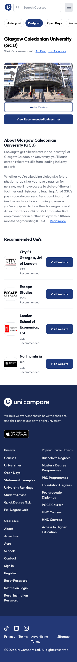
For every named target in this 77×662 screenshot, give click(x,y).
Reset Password (15, 580)
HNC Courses (52, 512)
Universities (13, 465)
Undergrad (14, 23)
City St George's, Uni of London (31, 257)
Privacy (9, 636)
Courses (51, 51)
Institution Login (16, 588)
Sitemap (63, 636)
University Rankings (18, 487)
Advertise (11, 536)
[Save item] (68, 68)
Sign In (9, 566)
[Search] (37, 7)
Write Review (39, 107)
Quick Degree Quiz (17, 502)
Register (10, 573)
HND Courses (52, 519)
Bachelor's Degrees (56, 458)
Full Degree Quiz (16, 510)
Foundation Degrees (57, 485)
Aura (7, 543)
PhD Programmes (55, 478)
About (8, 529)
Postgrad (34, 23)
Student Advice (15, 495)
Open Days (54, 23)
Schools (9, 551)
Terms (23, 636)
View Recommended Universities (38, 119)
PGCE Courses (52, 505)
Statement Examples (19, 480)
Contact (10, 558)
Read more (58, 221)
